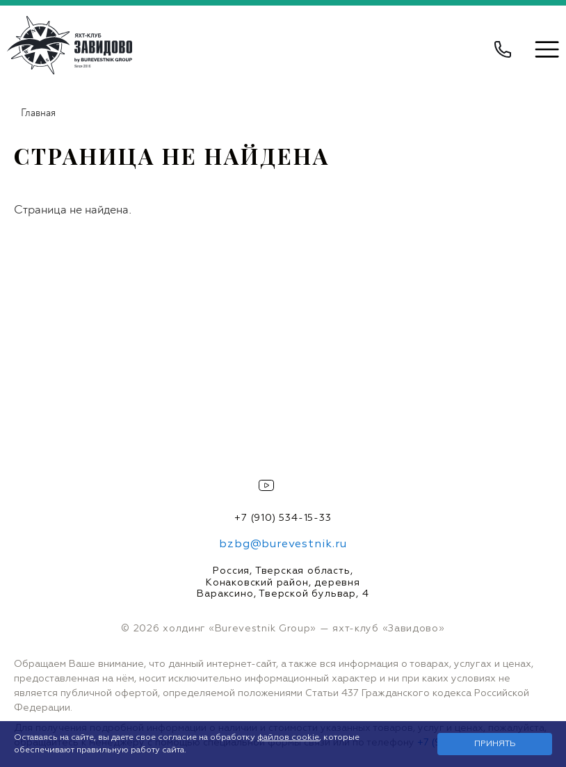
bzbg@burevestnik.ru (282, 544)
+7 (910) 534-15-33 (282, 518)
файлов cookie (288, 738)
